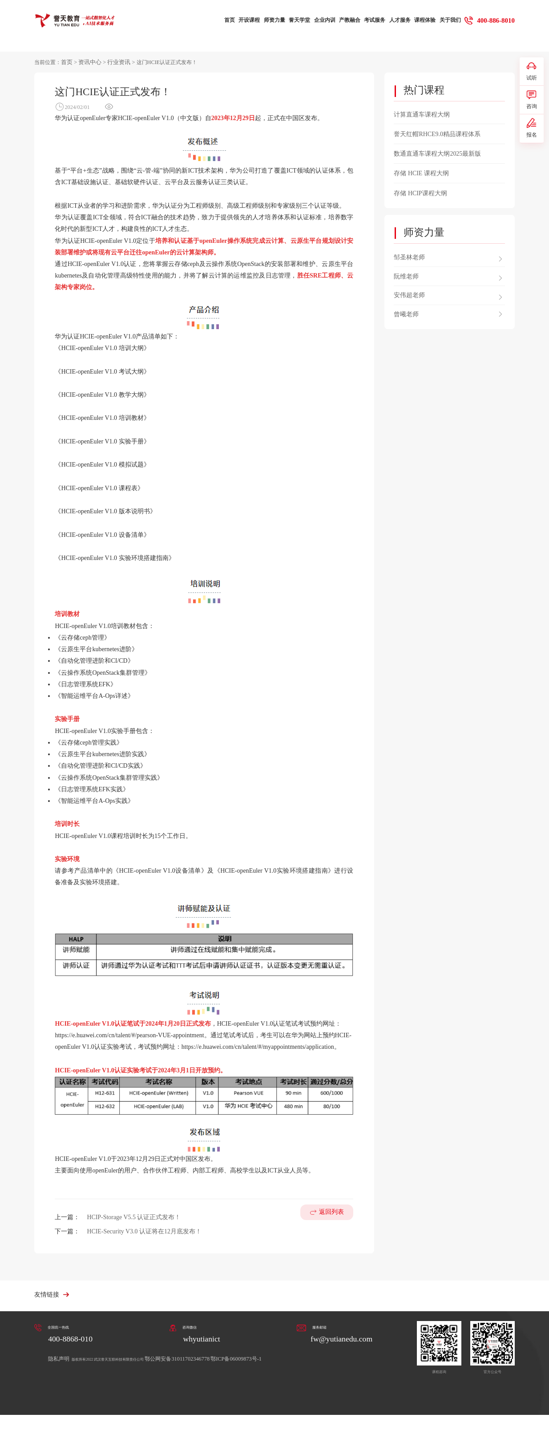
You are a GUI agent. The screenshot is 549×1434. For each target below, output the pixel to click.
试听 (531, 73)
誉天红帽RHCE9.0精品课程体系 (437, 133)
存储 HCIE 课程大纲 (421, 172)
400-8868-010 (71, 1337)
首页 (228, 20)
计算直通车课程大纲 (422, 113)
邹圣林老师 (409, 254)
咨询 (531, 105)
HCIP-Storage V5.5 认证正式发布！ (134, 1216)
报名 (531, 137)
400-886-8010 (495, 20)
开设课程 (247, 20)
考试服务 (373, 20)
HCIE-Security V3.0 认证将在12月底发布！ (144, 1231)
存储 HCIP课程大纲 (420, 191)
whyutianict (201, 1337)
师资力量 (273, 20)
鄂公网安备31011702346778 (214, 1358)
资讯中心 (88, 61)
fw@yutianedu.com (339, 1337)
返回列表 (331, 1222)
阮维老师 (406, 273)
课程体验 (424, 20)
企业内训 (323, 20)
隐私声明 (59, 1358)
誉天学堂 (298, 20)
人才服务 (398, 20)
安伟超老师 (409, 292)
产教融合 (348, 20)
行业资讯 (115, 61)
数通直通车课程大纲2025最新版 (437, 152)
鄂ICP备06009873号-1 (273, 1358)
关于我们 (449, 20)
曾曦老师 (406, 311)
